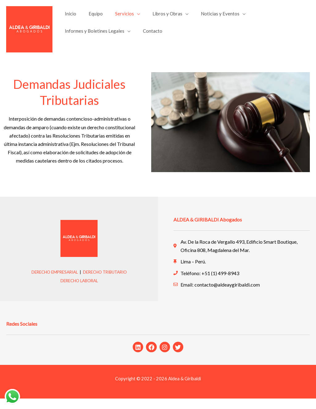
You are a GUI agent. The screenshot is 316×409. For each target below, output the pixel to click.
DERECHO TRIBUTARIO (107, 282)
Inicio (69, 16)
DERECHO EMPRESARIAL (52, 282)
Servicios (116, 16)
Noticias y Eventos (206, 16)
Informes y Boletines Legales (93, 38)
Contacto (148, 38)
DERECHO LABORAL (79, 290)
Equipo (91, 16)
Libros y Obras (157, 16)
